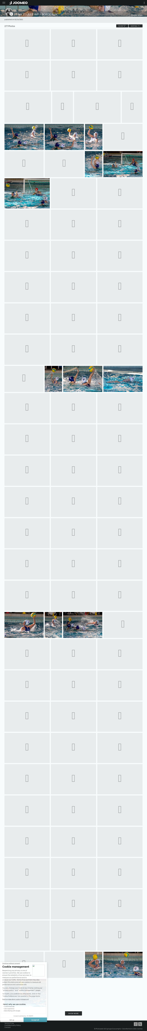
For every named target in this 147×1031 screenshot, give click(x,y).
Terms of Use (9, 1023)
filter (122, 26)
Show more (73, 1013)
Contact (7, 1027)
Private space (137, 15)
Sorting (135, 26)
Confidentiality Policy (12, 1025)
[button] (6, 1019)
